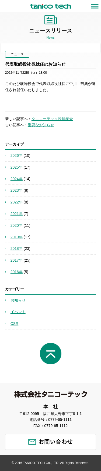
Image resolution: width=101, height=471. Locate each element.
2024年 (17, 179)
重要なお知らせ (41, 125)
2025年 (17, 167)
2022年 (17, 202)
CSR (15, 323)
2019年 (17, 237)
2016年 (17, 272)
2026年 (17, 155)
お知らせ (18, 300)
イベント (18, 312)
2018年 (17, 248)
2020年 (17, 225)
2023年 (17, 190)
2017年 (17, 260)
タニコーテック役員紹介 (52, 119)
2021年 (17, 214)
